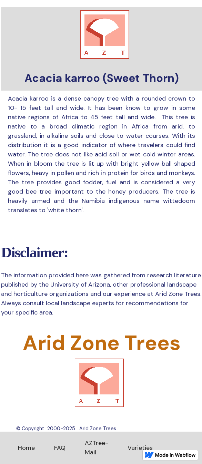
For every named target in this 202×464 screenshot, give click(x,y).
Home (26, 448)
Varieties (140, 448)
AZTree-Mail (96, 447)
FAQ (59, 448)
